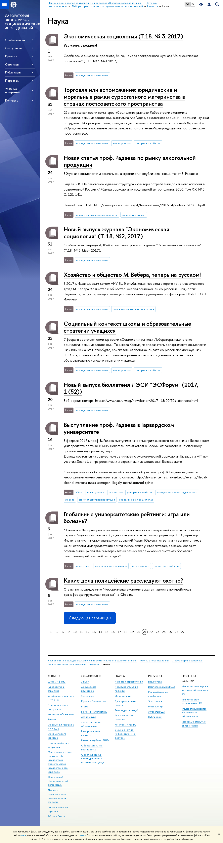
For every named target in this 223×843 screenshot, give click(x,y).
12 (87, 632)
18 (125, 632)
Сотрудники (13, 48)
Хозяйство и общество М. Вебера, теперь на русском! (132, 275)
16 (113, 632)
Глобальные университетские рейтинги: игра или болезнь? (127, 517)
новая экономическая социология (96, 215)
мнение (69, 499)
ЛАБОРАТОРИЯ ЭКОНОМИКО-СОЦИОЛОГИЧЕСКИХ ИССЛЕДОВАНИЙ (22, 22)
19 (132, 632)
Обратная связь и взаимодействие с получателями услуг (92, 758)
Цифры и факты (57, 681)
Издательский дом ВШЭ (161, 686)
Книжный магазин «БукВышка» (158, 694)
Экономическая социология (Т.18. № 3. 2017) (123, 36)
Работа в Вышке (56, 816)
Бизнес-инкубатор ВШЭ (95, 740)
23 (157, 632)
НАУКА (120, 676)
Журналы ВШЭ (156, 711)
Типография (155, 701)
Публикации (155, 717)
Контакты (11, 100)
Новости (94, 664)
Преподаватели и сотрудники (58, 707)
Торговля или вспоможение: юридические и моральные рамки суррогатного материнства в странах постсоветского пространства (124, 96)
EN (193, 4)
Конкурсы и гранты (125, 724)
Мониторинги (123, 696)
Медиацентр (155, 706)
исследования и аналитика (92, 75)
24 (164, 632)
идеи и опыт (83, 566)
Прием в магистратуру (94, 711)
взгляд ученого (122, 143)
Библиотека (155, 681)
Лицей (85, 681)
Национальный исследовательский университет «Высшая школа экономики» (92, 660)
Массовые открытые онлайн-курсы (194, 723)
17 (119, 632)
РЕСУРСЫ (155, 676)
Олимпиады (87, 696)
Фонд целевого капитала (57, 735)
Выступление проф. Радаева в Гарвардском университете (119, 428)
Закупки (52, 719)
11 (81, 632)
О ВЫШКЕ (55, 676)
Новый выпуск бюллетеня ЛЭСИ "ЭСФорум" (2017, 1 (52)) (131, 388)
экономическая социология (136, 499)
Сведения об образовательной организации (58, 781)
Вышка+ (85, 706)
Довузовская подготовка (88, 688)
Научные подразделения (154, 660)
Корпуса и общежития (61, 714)
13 (94, 632)
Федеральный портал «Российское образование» (194, 712)
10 (75, 632)
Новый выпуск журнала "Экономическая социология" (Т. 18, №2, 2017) (116, 232)
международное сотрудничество (177, 492)
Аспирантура (88, 717)
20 (138, 632)
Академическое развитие (124, 717)
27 (183, 632)
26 (176, 632)
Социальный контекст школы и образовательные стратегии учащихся (127, 327)
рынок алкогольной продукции (97, 499)
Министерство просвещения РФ (192, 701)
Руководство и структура (56, 688)
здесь (23, 835)
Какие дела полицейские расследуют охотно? (123, 580)
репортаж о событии (147, 143)
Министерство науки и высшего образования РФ (195, 690)
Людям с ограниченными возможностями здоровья (57, 795)
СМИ (79, 492)
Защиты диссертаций (126, 710)
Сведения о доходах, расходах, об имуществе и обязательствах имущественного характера (60, 762)
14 (100, 632)
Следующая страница (90, 618)
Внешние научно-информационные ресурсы (125, 733)
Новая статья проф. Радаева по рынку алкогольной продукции (130, 161)
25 (170, 632)
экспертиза (116, 492)
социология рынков (133, 215)
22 (151, 632)
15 (106, 632)
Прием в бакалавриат (93, 701)
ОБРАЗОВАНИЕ (92, 676)
